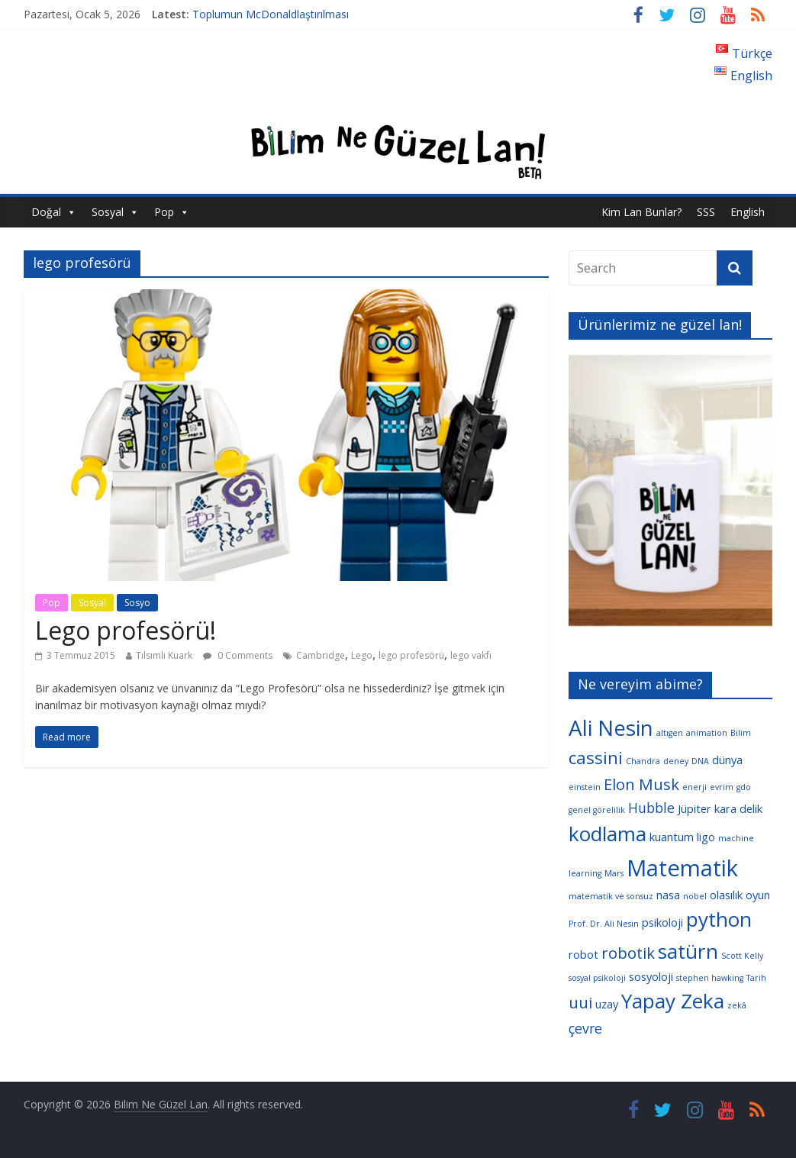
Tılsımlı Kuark (164, 655)
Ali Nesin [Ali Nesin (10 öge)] (611, 727)
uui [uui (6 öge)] (580, 1002)
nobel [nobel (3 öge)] (695, 896)
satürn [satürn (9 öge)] (688, 951)
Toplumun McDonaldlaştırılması (270, 14)
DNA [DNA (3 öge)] (700, 761)
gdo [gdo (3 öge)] (743, 787)
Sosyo (137, 602)
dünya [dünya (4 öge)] (727, 759)
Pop (164, 212)
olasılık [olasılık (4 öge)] (726, 894)
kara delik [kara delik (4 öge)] (738, 808)
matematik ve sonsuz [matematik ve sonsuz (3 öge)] (611, 896)
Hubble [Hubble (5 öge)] (651, 807)
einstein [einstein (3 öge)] (585, 787)
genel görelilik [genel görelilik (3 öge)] (597, 810)
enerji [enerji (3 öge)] (694, 787)
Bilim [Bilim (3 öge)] (740, 732)
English (747, 212)
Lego (361, 655)
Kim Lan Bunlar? (641, 212)
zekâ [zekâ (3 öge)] (736, 1005)
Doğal (46, 212)
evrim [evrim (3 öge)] (721, 787)
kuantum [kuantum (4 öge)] (671, 836)
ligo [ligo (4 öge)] (706, 836)
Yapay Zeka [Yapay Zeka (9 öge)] (672, 1000)
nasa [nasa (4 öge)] (668, 894)
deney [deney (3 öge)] (675, 761)
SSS (706, 212)
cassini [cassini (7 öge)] (596, 757)
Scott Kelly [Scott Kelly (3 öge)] (742, 955)
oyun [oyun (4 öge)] (758, 894)
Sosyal (108, 212)
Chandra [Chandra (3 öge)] (643, 761)
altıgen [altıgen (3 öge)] (669, 732)
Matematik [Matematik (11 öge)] (682, 868)
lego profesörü (411, 655)
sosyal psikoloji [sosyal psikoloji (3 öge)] (597, 978)
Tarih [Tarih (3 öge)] (756, 978)
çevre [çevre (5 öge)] (585, 1028)
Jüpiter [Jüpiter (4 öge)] (694, 808)
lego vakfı (470, 655)
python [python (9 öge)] (719, 919)
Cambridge (320, 655)
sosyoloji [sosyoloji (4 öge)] (651, 976)
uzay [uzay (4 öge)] (606, 1003)
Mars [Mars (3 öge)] (614, 873)
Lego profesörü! (125, 630)
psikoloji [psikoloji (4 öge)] (662, 922)
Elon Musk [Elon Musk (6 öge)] (641, 784)
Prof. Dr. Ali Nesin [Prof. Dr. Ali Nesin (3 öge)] (604, 923)
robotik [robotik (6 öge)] (628, 952)
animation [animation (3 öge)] (706, 732)
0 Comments (237, 655)
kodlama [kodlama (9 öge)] (607, 833)
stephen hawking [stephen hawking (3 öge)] (709, 978)
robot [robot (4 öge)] (583, 954)
